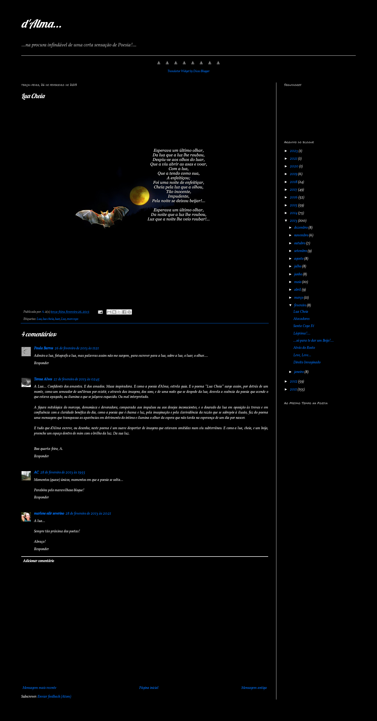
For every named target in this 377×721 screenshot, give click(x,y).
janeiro (299, 372)
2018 (294, 182)
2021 (294, 158)
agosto (299, 258)
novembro (301, 235)
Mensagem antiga (254, 687)
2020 (294, 166)
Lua (39, 319)
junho (298, 274)
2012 (294, 381)
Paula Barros (43, 348)
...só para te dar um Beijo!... (313, 340)
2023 (294, 151)
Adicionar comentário (38, 561)
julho (298, 266)
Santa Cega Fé (303, 326)
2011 (294, 389)
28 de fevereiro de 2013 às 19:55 (62, 472)
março (299, 297)
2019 (294, 174)
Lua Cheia (300, 311)
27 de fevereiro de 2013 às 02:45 (77, 379)
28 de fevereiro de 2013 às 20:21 (88, 513)
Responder (41, 363)
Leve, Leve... (302, 355)
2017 (294, 189)
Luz (63, 319)
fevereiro (300, 305)
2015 (294, 205)
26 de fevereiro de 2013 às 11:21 (77, 348)
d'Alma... (41, 23)
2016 (294, 197)
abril (298, 289)
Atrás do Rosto (304, 347)
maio (298, 282)
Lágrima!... (301, 333)
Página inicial (148, 687)
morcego (72, 319)
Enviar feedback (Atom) (54, 696)
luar (57, 319)
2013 (294, 220)
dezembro (301, 227)
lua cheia (48, 319)
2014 (294, 213)
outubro (300, 243)
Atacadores (301, 319)
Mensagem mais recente (39, 687)
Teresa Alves (43, 379)
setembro (301, 251)
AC (36, 472)
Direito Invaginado (306, 362)
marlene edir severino (49, 513)
